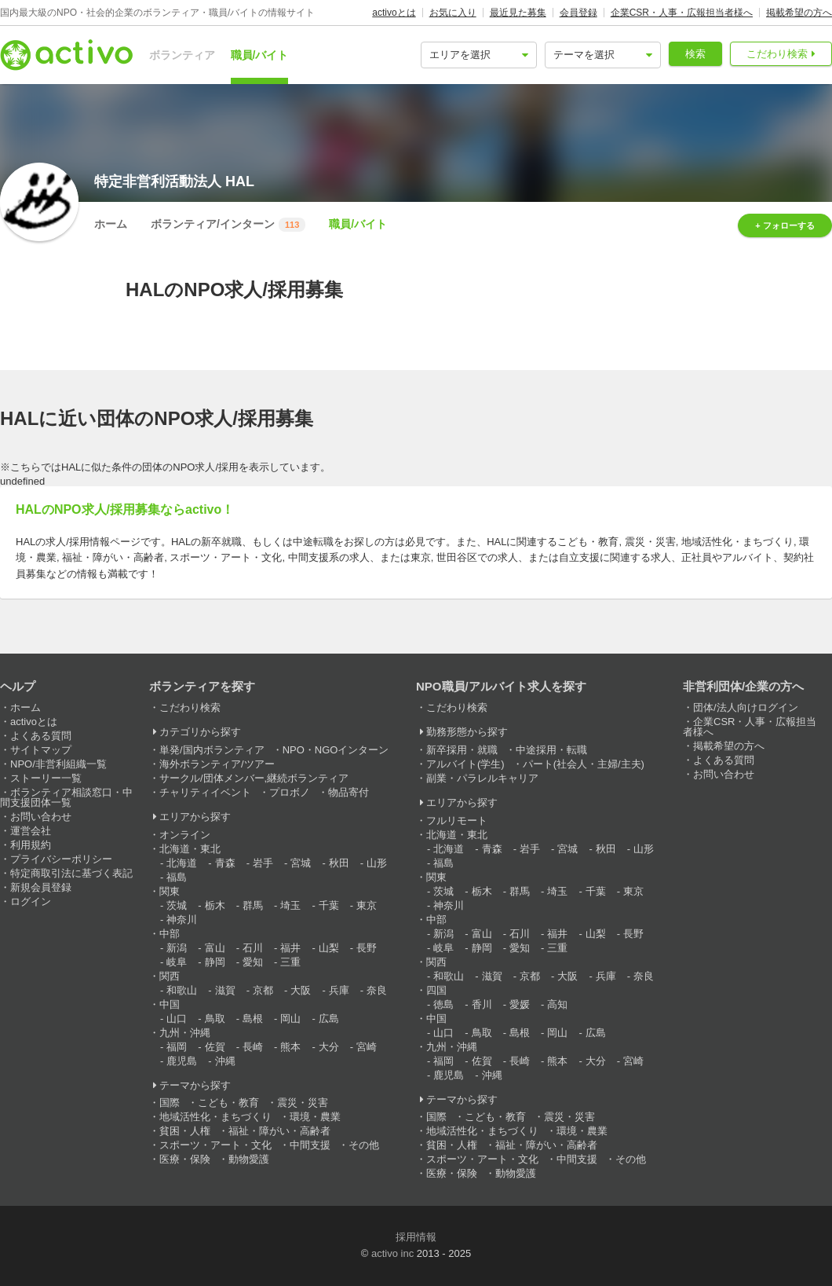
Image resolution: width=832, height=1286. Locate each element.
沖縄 (225, 1061)
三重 (290, 962)
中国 (169, 1004)
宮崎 (366, 1047)
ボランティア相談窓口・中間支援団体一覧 (66, 797)
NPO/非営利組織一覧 (58, 764)
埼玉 (290, 905)
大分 (329, 1047)
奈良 (377, 990)
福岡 (176, 1047)
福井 (290, 948)
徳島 (443, 1004)
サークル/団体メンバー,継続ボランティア (253, 778)
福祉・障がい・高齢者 (279, 1131)
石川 (253, 948)
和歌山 (181, 990)
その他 (363, 1145)
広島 (329, 1018)
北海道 (181, 863)
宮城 (300, 863)
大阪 (300, 990)
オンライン (184, 835)
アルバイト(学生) (465, 764)
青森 (225, 863)
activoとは (393, 12)
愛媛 (519, 1004)
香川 (482, 1004)
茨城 (176, 905)
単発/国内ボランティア (212, 750)
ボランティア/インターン (228, 225)
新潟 (176, 948)
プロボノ (289, 792)
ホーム (110, 224)
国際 (169, 1102)
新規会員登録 (40, 887)
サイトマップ (40, 750)
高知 (557, 1004)
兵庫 (339, 990)
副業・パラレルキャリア (482, 778)
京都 (263, 990)
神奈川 (181, 919)
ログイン (30, 901)
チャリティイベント (205, 792)
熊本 (290, 1047)
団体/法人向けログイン (745, 707)
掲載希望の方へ (799, 12)
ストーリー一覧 (46, 778)
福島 (176, 877)
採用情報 (416, 1237)
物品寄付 (348, 792)
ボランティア (182, 55)
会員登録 (578, 12)
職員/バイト (260, 55)
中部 (169, 934)
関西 (169, 976)
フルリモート (456, 820)
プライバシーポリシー (61, 859)
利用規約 (30, 845)
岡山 (290, 1018)
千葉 (329, 905)
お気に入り (452, 12)
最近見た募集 (518, 12)
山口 (176, 1018)
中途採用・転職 (551, 750)
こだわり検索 (777, 54)
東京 (366, 905)
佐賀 (215, 1047)
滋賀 (225, 990)
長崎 (253, 1047)
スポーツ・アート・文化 (215, 1145)
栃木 (215, 905)
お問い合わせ (40, 817)
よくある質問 (40, 736)
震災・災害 (302, 1102)
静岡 (215, 962)
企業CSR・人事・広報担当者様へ (682, 12)
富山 (215, 948)
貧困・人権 (184, 1131)
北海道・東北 (190, 849)
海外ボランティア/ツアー (217, 764)
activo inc (392, 1253)
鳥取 (215, 1018)
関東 (169, 891)
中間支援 (310, 1145)
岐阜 (176, 962)
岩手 (263, 863)
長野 (366, 948)
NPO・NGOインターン (336, 750)
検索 (695, 54)
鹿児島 (181, 1061)
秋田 (339, 863)
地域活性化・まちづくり (215, 1117)
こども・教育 (228, 1102)
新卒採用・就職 (462, 750)
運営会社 (30, 831)
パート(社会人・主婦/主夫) (583, 764)
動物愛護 (248, 1159)
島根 (253, 1018)
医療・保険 (184, 1159)
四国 (436, 990)
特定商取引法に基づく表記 (71, 873)
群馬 (253, 905)
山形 (377, 863)
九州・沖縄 (184, 1033)
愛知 (253, 962)
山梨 (329, 948)
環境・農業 (315, 1117)
